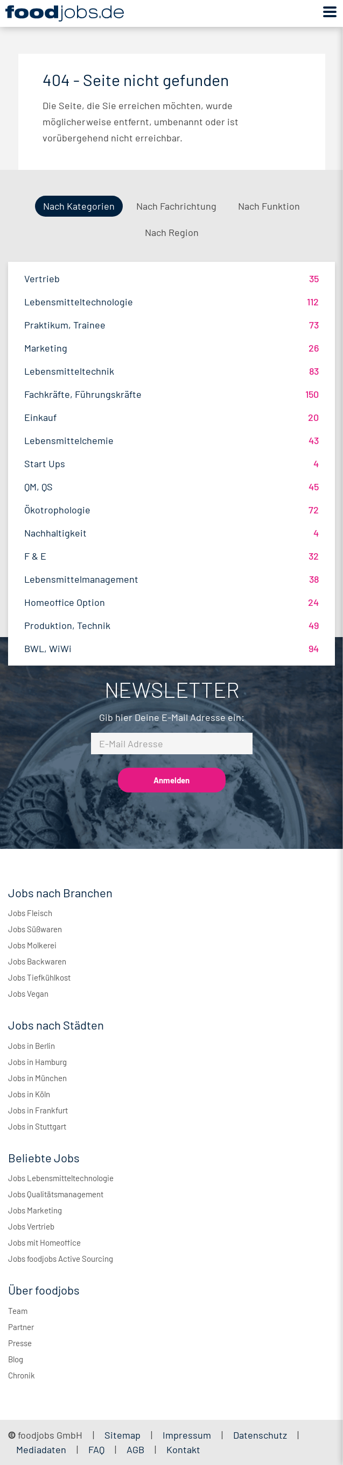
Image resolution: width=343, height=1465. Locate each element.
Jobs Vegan (28, 993)
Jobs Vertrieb (31, 1226)
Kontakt (183, 1449)
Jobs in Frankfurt (38, 1110)
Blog (15, 1359)
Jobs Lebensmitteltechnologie (61, 1178)
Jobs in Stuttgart (37, 1126)
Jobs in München (37, 1078)
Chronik (21, 1375)
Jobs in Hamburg (37, 1062)
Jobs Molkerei (32, 945)
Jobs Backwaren (37, 961)
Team (17, 1311)
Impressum (187, 1435)
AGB (136, 1449)
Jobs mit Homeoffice (44, 1242)
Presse (20, 1343)
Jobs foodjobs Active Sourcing (60, 1258)
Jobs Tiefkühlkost (39, 977)
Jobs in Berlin (31, 1045)
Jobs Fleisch (30, 913)
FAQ (96, 1449)
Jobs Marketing (35, 1210)
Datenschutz (261, 1435)
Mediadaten (41, 1449)
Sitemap (122, 1435)
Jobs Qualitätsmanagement (55, 1194)
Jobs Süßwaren (35, 929)
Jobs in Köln (29, 1094)
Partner (21, 1327)
